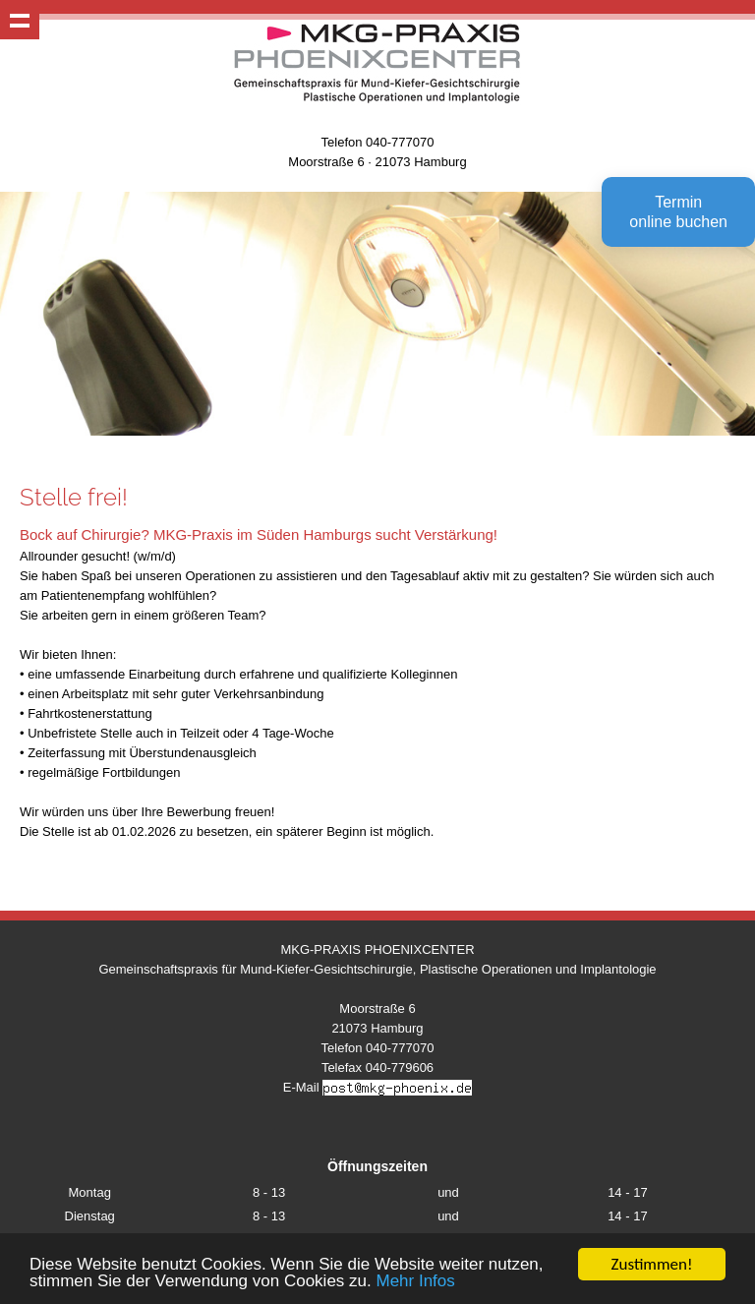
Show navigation (19, 19)
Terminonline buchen (678, 212)
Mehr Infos (415, 1282)
